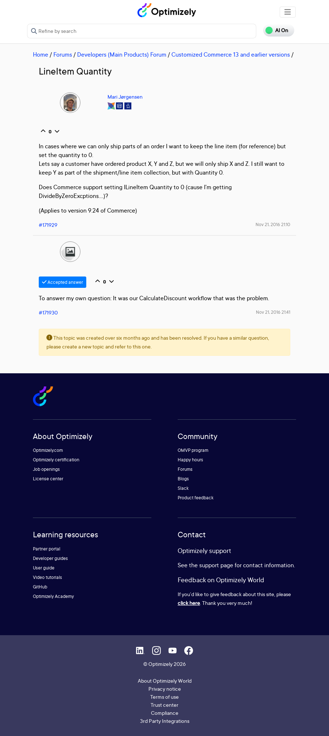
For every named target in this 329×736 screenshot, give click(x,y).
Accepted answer (62, 282)
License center (48, 479)
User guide (43, 568)
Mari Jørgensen (125, 96)
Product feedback (195, 498)
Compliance (164, 712)
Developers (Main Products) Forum (121, 54)
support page (216, 565)
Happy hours (190, 460)
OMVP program (193, 450)
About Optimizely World (165, 680)
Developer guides (50, 558)
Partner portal (46, 549)
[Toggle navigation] (288, 12)
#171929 (48, 224)
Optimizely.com (48, 450)
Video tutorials (47, 577)
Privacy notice (164, 688)
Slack (183, 488)
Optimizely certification (56, 460)
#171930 (48, 312)
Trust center (164, 704)
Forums (62, 54)
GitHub (40, 587)
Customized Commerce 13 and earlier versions (230, 54)
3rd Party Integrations (164, 720)
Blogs (183, 479)
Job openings (46, 469)
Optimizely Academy (53, 596)
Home (40, 54)
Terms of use (164, 696)
